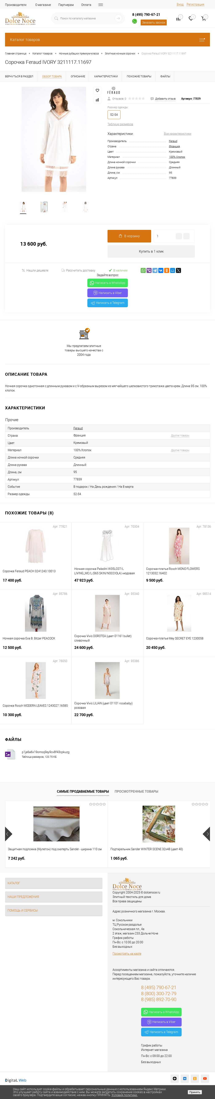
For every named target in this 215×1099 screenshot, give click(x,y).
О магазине (43, 5)
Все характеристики (177, 133)
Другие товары (180, 436)
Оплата (86, 5)
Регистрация (195, 4)
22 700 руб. (107, 718)
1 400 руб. (153, 859)
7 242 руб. (16, 859)
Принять (194, 1092)
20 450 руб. (179, 650)
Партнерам (66, 5)
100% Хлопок (177, 156)
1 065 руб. (84, 859)
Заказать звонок (153, 22)
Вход (180, 4)
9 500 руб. (179, 583)
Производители (15, 5)
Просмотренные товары (136, 792)
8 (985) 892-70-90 (158, 1000)
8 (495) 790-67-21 (146, 14)
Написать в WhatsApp (107, 284)
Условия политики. (124, 1095)
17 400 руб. (36, 583)
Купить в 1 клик (151, 252)
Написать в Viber (107, 293)
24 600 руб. (107, 650)
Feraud (173, 141)
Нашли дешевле (35, 271)
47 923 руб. (107, 583)
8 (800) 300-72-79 (158, 994)
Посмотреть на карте (127, 954)
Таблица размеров (120, 124)
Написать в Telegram (107, 303)
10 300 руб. (36, 718)
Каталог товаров (107, 39)
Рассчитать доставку (78, 271)
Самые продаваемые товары (83, 792)
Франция (174, 146)
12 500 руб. (36, 650)
